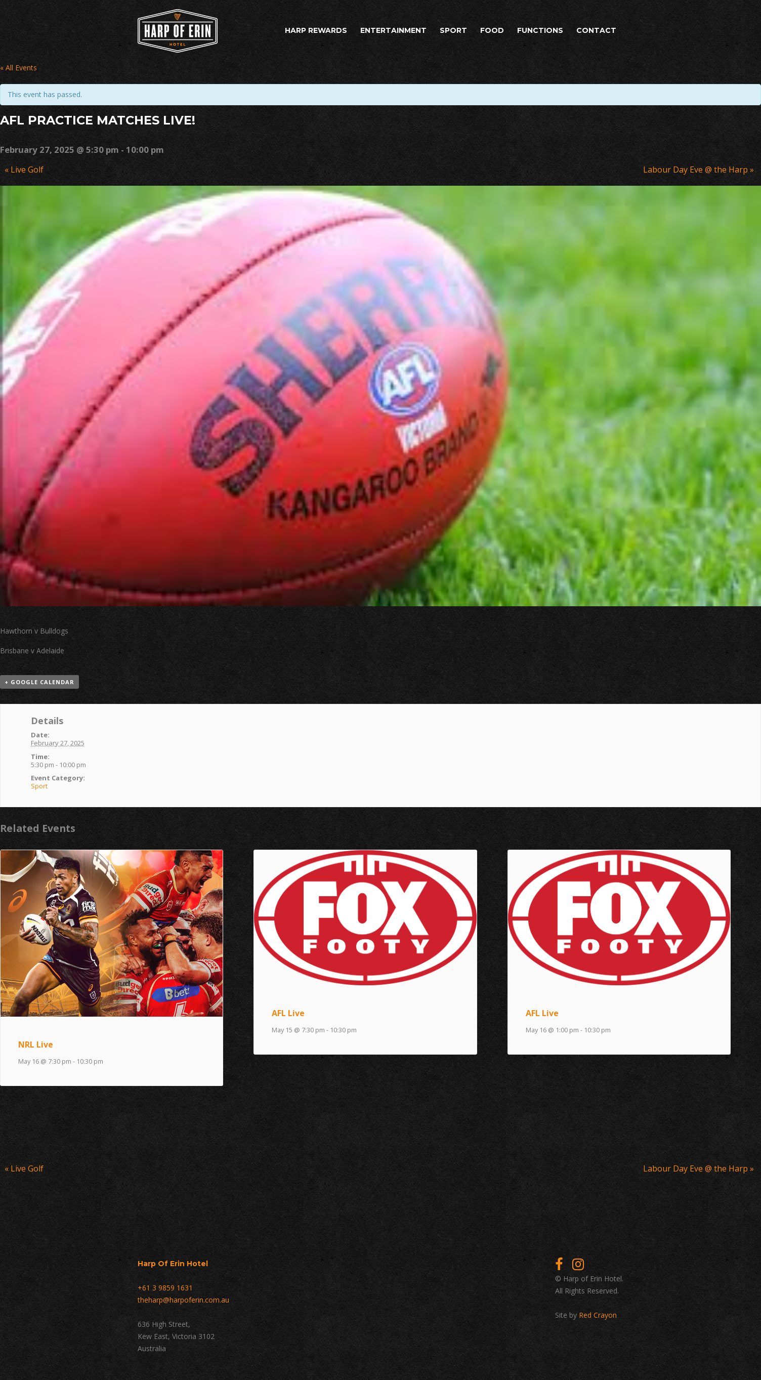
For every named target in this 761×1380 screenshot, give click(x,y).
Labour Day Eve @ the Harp (698, 169)
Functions (540, 30)
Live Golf (24, 169)
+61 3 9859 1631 (165, 1287)
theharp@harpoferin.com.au (183, 1300)
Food (492, 30)
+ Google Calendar (39, 682)
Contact (596, 30)
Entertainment (393, 30)
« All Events (18, 67)
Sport (453, 30)
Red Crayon (598, 1315)
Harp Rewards (316, 30)
